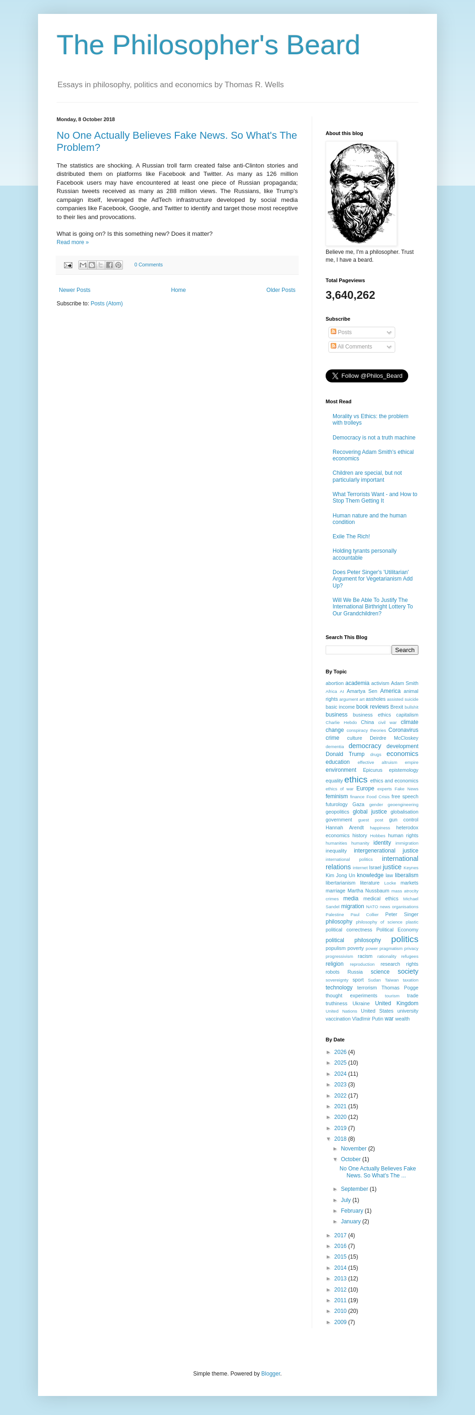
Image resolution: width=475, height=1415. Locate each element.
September (355, 1189)
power (372, 948)
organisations (405, 906)
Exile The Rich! (351, 536)
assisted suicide (402, 699)
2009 (341, 1322)
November (354, 1148)
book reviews (372, 707)
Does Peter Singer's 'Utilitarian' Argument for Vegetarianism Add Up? (373, 579)
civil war (387, 722)
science (380, 972)
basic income (340, 707)
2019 (341, 1128)
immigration (406, 843)
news (385, 906)
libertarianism (340, 882)
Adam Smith (404, 683)
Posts (341, 332)
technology (339, 987)
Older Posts (280, 290)
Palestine (335, 914)
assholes (376, 699)
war (389, 1018)
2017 (341, 1235)
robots (333, 972)
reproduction (362, 964)
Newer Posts (74, 290)
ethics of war (339, 788)
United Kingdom (396, 1003)
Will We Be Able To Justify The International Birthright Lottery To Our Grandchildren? (373, 607)
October (351, 1159)
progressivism (339, 956)
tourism (392, 995)
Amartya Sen (362, 691)
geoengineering (403, 804)
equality (334, 780)
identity (382, 843)
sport (358, 979)
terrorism (367, 987)
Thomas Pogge (399, 987)
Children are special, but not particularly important (367, 476)
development (402, 746)
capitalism (407, 714)
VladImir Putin (367, 1018)
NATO (372, 906)
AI (342, 691)
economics (402, 753)
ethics (355, 779)
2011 (341, 1300)
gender (376, 804)
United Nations (341, 1011)
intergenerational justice (386, 850)
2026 (341, 1052)
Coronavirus (403, 730)
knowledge (370, 875)
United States (377, 1011)
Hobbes (377, 835)
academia (357, 683)
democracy (365, 745)
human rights (403, 835)
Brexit (397, 707)
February (353, 1211)
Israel (375, 867)
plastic (412, 921)
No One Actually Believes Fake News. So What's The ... (378, 1171)
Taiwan (392, 979)
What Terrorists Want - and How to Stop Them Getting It (375, 497)
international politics (349, 859)
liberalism (406, 875)
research (390, 964)
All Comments (351, 346)
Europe (365, 788)
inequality (336, 850)
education (338, 762)
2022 (341, 1095)
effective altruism (377, 762)
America (390, 691)
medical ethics (380, 898)
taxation (410, 979)
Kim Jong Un (340, 875)
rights (412, 964)
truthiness (336, 1003)
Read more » (73, 242)
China (367, 722)
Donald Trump (345, 754)
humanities (336, 843)
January (351, 1221)
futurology (336, 804)
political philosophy (353, 940)
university (407, 1011)
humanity (360, 843)
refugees (409, 956)
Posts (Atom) (106, 303)
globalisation (404, 811)
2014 (341, 1268)
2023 (341, 1084)
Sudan (374, 979)
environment (341, 770)
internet (360, 867)
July (347, 1200)
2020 (341, 1117)
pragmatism (391, 948)
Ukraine (361, 1003)
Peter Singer (401, 914)
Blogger (270, 1373)
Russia (355, 972)
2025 (341, 1063)
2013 (341, 1278)
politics (404, 939)
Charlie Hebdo (341, 722)
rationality (387, 956)
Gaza (359, 804)
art (362, 699)
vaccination (338, 1018)
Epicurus (372, 770)
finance (357, 796)
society (408, 971)
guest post (370, 819)
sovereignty (337, 979)
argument (348, 699)
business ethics (372, 714)
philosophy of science (379, 921)
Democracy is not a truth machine (374, 437)
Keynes (411, 867)
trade (412, 995)
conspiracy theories (366, 730)
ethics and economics (394, 780)
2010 (341, 1311)
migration (352, 906)
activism (380, 683)
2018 (341, 1139)
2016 (341, 1246)
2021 (341, 1106)
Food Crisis (378, 796)
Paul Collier (365, 914)
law (389, 875)
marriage (336, 890)
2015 (341, 1256)
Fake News (406, 788)
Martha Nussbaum (368, 890)
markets (409, 882)
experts (384, 788)
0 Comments (149, 264)
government (339, 819)
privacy (411, 948)
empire (411, 762)
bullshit (411, 707)
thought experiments (351, 995)
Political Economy (397, 929)
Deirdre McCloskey (394, 738)
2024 (341, 1074)
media (351, 898)
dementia (335, 746)
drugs (375, 754)
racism (365, 956)
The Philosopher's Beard (208, 44)
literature (369, 882)
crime (332, 738)
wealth (402, 1018)
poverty (355, 948)
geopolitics (337, 811)
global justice (370, 811)
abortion (335, 683)
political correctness (349, 929)
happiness (380, 827)
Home (178, 290)
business (336, 714)
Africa (331, 691)
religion (335, 964)
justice (392, 867)
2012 (341, 1289)
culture (354, 738)
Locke (390, 882)
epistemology (403, 770)
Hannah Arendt (345, 827)
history (360, 835)
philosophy (339, 921)
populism (336, 948)
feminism (337, 796)
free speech (405, 796)
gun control (403, 819)
